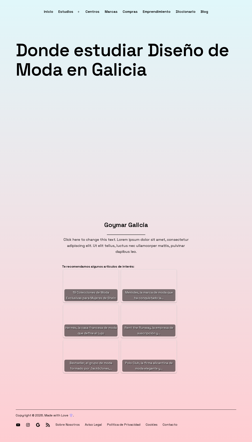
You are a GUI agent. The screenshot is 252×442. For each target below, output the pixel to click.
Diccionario (185, 11)
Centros (92, 11)
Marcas (111, 11)
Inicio (48, 11)
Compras (130, 11)
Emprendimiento (156, 11)
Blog (204, 11)
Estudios (65, 11)
